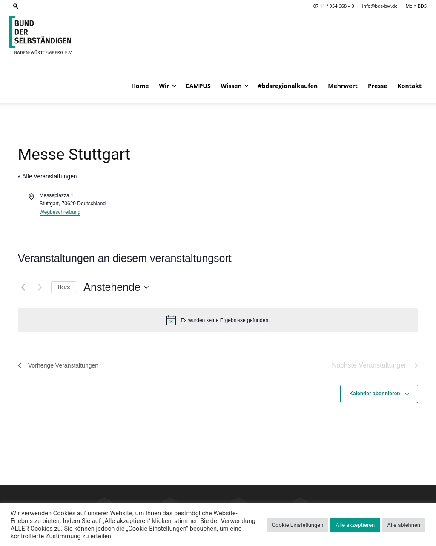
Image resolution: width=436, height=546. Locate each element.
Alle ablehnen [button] (403, 525)
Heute (64, 287)
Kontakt (410, 86)
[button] (15, 6)
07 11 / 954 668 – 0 (333, 6)
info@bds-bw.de (380, 6)
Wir (167, 86)
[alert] (218, 320)
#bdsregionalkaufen (288, 86)
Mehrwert (343, 86)
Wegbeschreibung (60, 212)
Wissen (235, 86)
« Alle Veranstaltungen (47, 176)
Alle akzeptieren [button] (355, 525)
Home (140, 86)
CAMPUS (198, 86)
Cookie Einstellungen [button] (298, 525)
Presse (377, 86)
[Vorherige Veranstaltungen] (23, 287)
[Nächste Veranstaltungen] (39, 287)
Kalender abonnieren (374, 394)
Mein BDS (416, 6)
